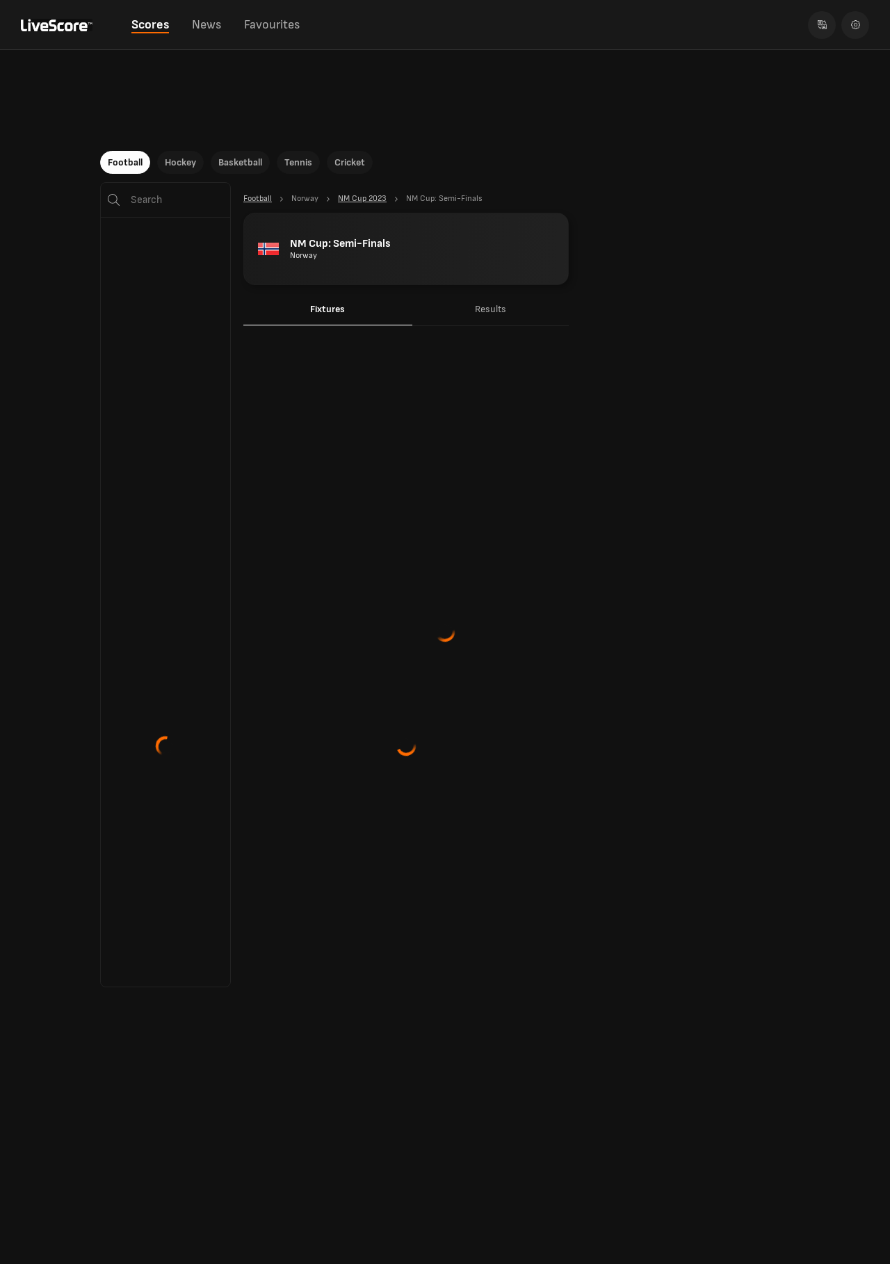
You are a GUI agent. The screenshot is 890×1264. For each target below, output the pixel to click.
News (206, 24)
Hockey (180, 162)
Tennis (298, 162)
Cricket (349, 162)
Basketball (240, 162)
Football (125, 162)
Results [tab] (490, 309)
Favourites (272, 24)
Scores (150, 24)
